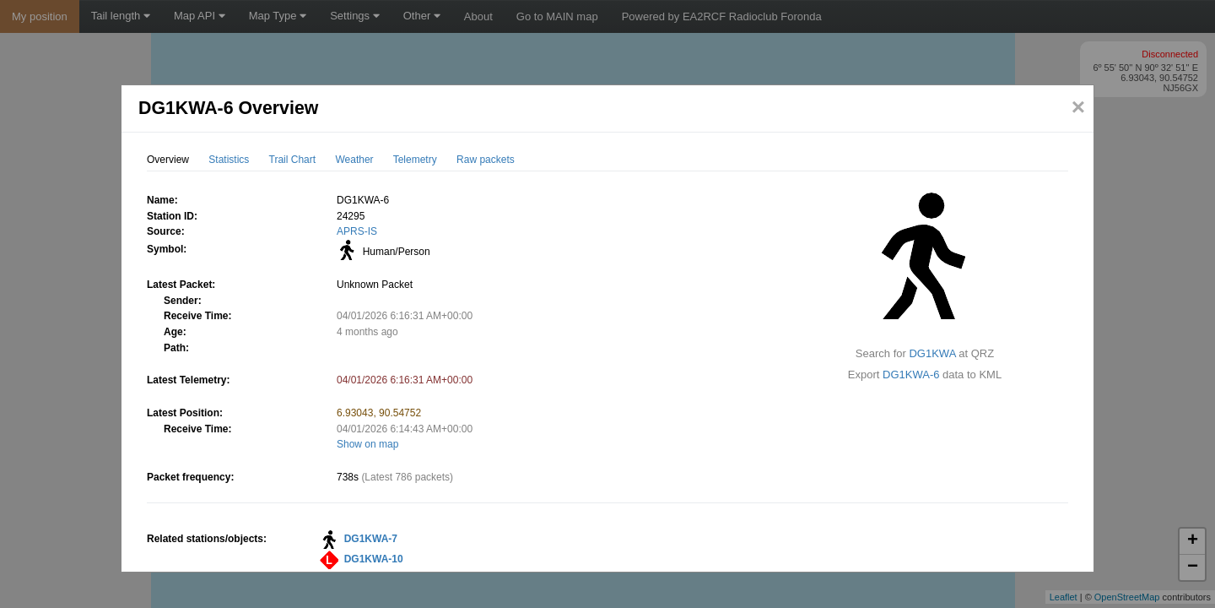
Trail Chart (292, 160)
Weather (354, 160)
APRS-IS (357, 231)
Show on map (367, 444)
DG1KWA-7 (370, 539)
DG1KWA (932, 353)
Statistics (228, 160)
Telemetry (415, 160)
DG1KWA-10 (373, 559)
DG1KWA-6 (911, 374)
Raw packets (485, 160)
